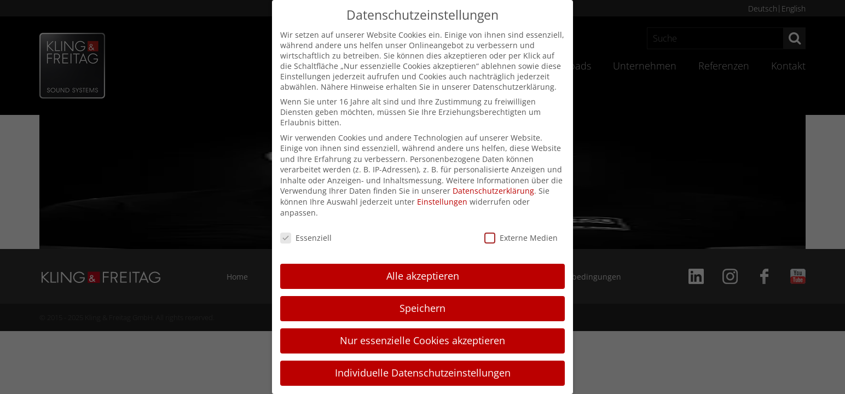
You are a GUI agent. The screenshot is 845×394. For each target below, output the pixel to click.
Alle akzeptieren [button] (422, 275)
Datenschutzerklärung (493, 191)
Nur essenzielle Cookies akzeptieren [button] (422, 340)
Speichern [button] (422, 308)
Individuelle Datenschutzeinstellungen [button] (423, 372)
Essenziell (306, 238)
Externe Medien (521, 238)
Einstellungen (442, 201)
